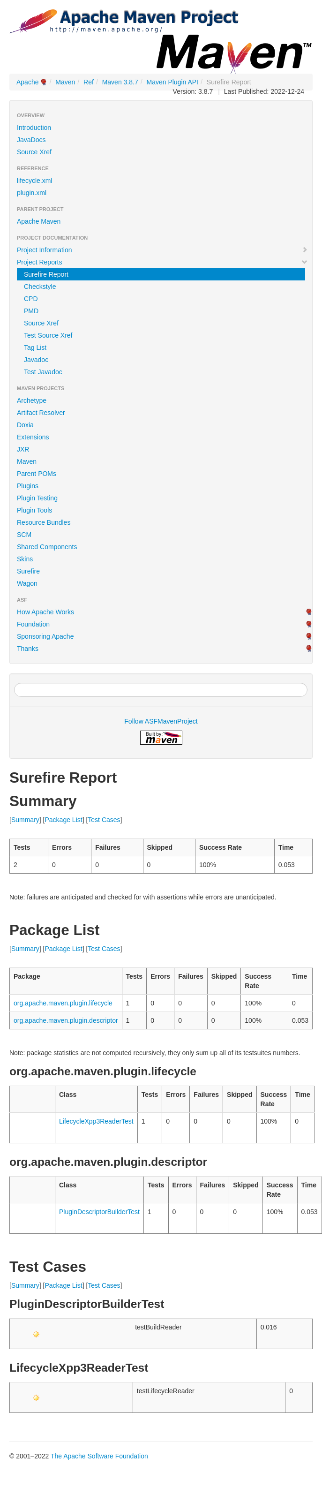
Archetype (31, 400)
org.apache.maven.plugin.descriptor (66, 1020)
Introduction (34, 127)
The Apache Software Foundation (99, 1456)
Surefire (28, 571)
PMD (31, 311)
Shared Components (47, 547)
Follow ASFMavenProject (160, 721)
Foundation (33, 624)
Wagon (27, 583)
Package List (63, 819)
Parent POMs (36, 473)
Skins (25, 559)
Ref (88, 82)
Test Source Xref (48, 335)
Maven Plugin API (173, 82)
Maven (65, 82)
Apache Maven (38, 221)
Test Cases (104, 819)
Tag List (35, 347)
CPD (31, 298)
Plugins (27, 486)
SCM (24, 534)
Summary (25, 819)
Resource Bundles (43, 522)
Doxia (25, 425)
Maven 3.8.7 (120, 82)
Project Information (162, 250)
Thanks (27, 648)
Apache (27, 82)
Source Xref (34, 152)
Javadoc (36, 359)
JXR (23, 449)
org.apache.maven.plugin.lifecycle (63, 1003)
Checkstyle (40, 286)
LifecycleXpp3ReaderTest (96, 1121)
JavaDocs (31, 139)
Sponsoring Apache (45, 636)
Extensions (33, 437)
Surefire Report (46, 274)
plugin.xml (31, 192)
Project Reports (162, 262)
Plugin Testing (37, 498)
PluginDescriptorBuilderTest (99, 1212)
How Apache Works (45, 612)
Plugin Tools (34, 510)
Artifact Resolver (41, 412)
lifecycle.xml (34, 180)
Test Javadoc (43, 372)
